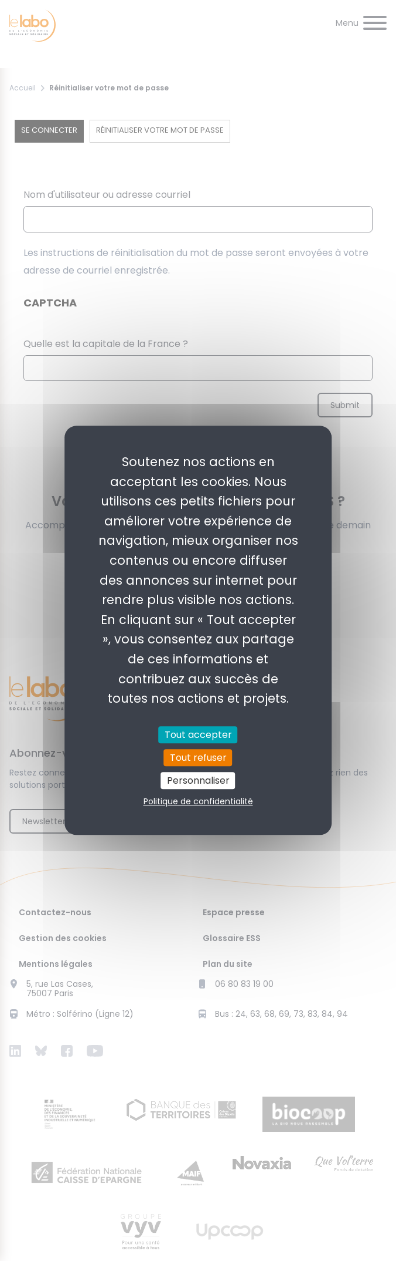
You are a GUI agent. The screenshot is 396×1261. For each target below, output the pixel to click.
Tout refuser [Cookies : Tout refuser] (198, 757)
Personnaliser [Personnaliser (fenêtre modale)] (198, 780)
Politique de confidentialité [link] (198, 802)
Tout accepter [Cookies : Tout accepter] (198, 734)
